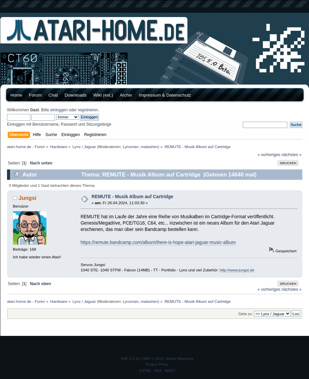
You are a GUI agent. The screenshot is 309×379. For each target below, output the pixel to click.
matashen (149, 146)
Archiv (126, 95)
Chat (53, 95)
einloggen (58, 110)
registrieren (88, 110)
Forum (35, 95)
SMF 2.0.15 (130, 359)
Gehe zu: (245, 314)
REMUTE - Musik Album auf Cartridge (132, 196)
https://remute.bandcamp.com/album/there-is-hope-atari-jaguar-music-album (158, 242)
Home (16, 95)
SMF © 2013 (153, 359)
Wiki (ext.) (103, 95)
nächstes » (292, 154)
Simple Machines (179, 359)
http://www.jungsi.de (236, 270)
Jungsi (27, 198)
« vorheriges (269, 154)
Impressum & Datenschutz (165, 95)
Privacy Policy (157, 364)
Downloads (75, 95)
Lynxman (130, 146)
